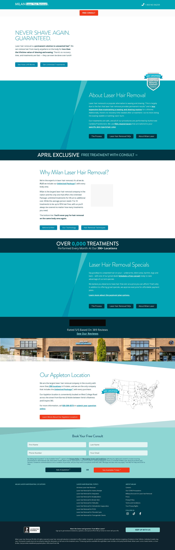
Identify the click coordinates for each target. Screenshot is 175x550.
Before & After (49, 227)
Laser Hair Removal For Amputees (88, 493)
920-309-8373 (68, 405)
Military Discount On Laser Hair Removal (139, 493)
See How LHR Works (26, 64)
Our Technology (70, 227)
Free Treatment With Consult (109, 155)
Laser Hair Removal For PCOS (86, 508)
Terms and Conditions (133, 502)
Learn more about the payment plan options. (109, 294)
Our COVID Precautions (133, 490)
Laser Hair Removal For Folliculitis (87, 502)
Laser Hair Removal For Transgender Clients (91, 514)
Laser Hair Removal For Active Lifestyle (89, 490)
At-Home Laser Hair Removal (86, 487)
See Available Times (112, 469)
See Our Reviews (87, 333)
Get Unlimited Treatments (54, 64)
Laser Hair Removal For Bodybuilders (89, 496)
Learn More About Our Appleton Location (60, 416)
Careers (128, 487)
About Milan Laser (147, 136)
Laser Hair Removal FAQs (120, 136)
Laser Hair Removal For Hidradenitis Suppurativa (93, 505)
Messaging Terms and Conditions (94, 458)
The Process (97, 136)
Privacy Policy (74, 458)
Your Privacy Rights (132, 505)
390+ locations (107, 248)
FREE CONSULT (88, 13)
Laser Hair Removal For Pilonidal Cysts (89, 511)
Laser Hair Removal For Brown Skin (88, 499)
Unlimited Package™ (66, 183)
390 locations (55, 386)
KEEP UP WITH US (142, 528)
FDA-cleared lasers (123, 124)
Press (128, 496)
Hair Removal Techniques (95, 227)
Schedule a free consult (129, 275)
